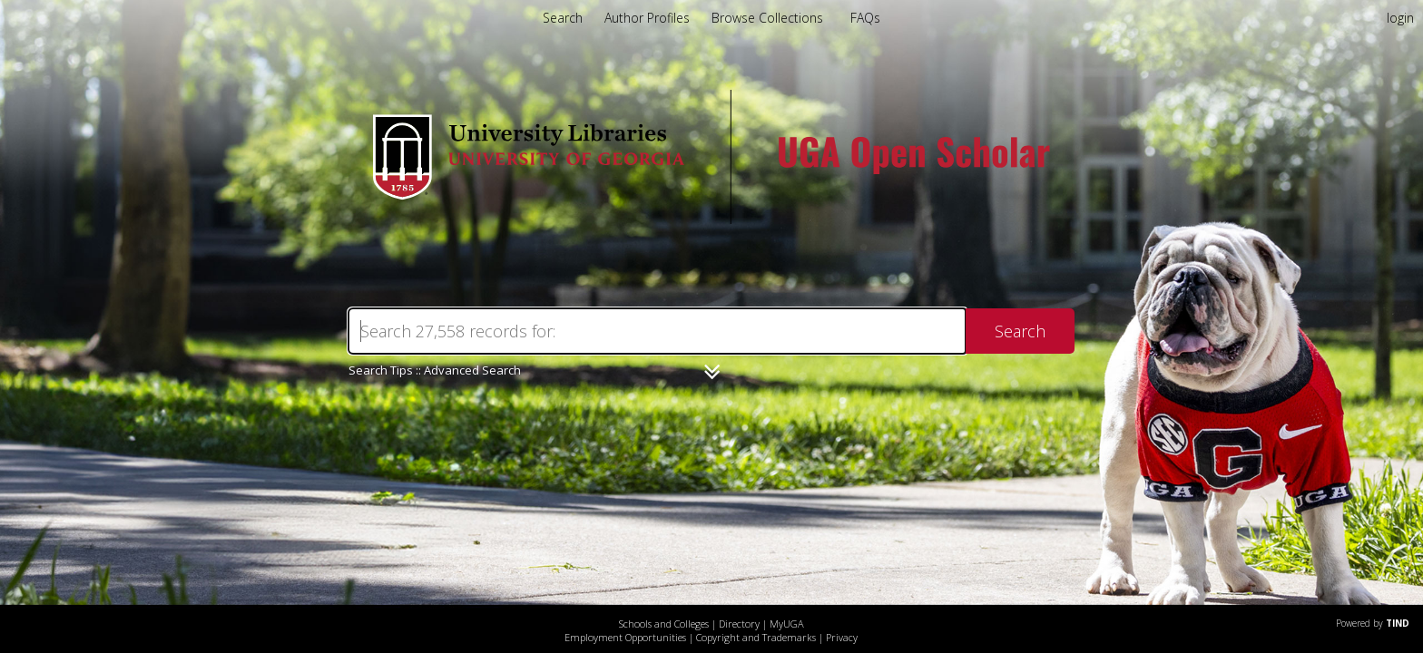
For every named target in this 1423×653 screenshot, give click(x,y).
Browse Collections (769, 17)
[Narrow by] (712, 371)
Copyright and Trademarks (756, 637)
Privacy (842, 637)
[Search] (657, 331)
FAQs (865, 17)
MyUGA (787, 623)
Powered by (1372, 623)
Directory (739, 623)
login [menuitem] (1400, 17)
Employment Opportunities (625, 637)
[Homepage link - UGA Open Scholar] (711, 219)
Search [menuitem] (563, 17)
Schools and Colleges (664, 623)
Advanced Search (472, 370)
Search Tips (380, 370)
